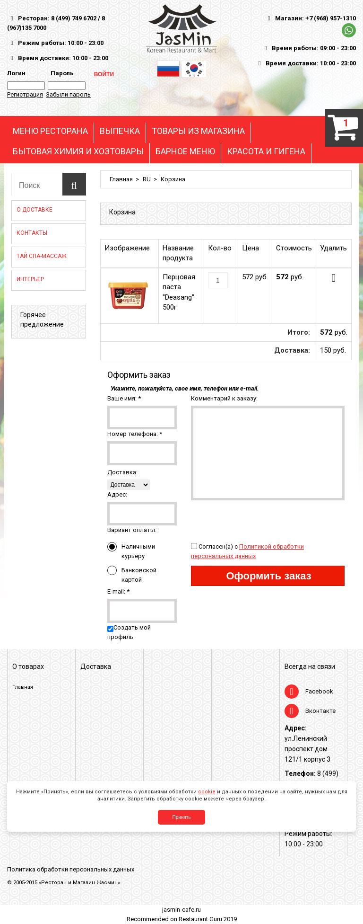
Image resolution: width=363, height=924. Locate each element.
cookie (207, 792)
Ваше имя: (124, 398)
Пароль (61, 73)
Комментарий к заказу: (224, 398)
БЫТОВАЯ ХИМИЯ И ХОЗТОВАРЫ (78, 151)
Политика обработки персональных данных (70, 869)
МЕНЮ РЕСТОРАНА (50, 131)
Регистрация (25, 94)
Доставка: (122, 472)
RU (147, 179)
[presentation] (263, 518)
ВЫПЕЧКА (120, 131)
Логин (16, 73)
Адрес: (117, 494)
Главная (121, 179)
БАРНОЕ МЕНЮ (185, 151)
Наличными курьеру (131, 551)
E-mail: (118, 591)
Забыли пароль (68, 94)
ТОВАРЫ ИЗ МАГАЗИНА (198, 131)
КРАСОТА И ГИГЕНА (266, 151)
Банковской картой (131, 574)
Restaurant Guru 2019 (208, 919)
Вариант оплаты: (131, 529)
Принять (181, 817)
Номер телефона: (134, 433)
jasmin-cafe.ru (181, 909)
